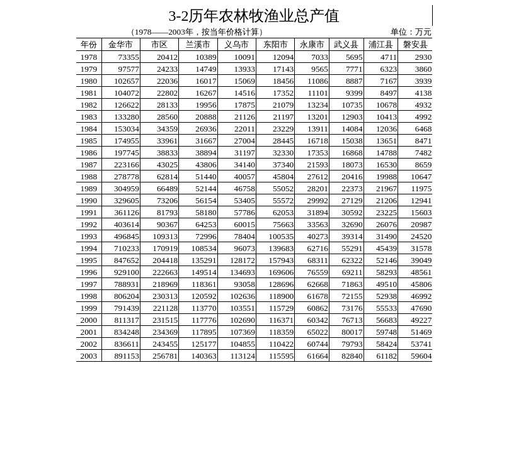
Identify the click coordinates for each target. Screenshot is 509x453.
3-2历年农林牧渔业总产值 (254, 16)
